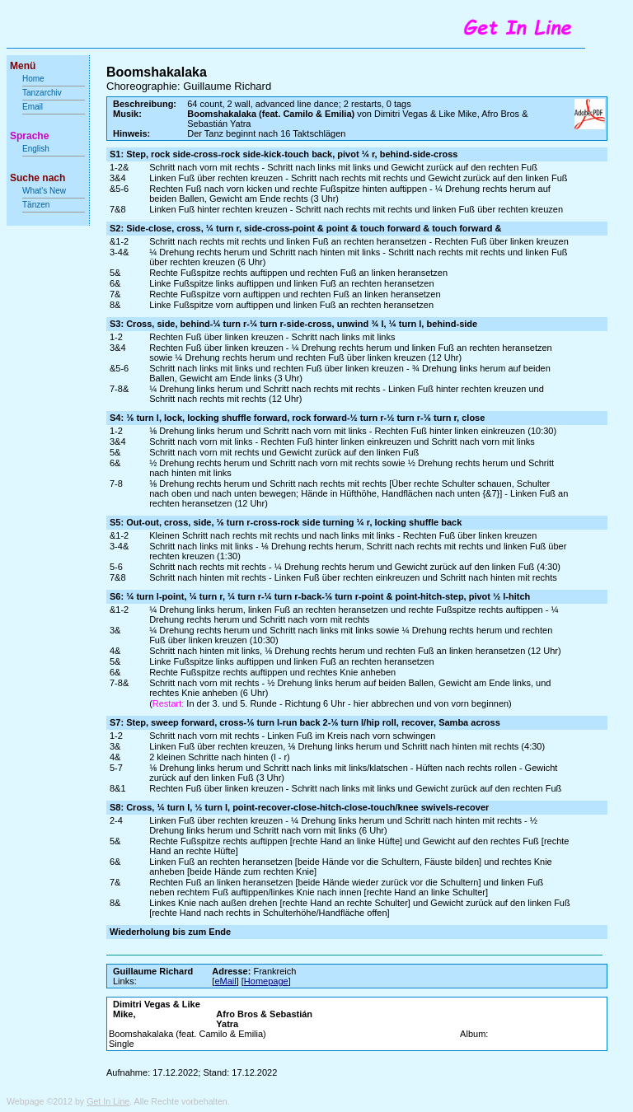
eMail (225, 981)
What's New (45, 190)
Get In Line (108, 1101)
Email (32, 106)
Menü (22, 66)
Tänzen (35, 204)
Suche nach (37, 178)
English (35, 148)
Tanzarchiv (42, 92)
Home (33, 78)
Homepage (266, 981)
